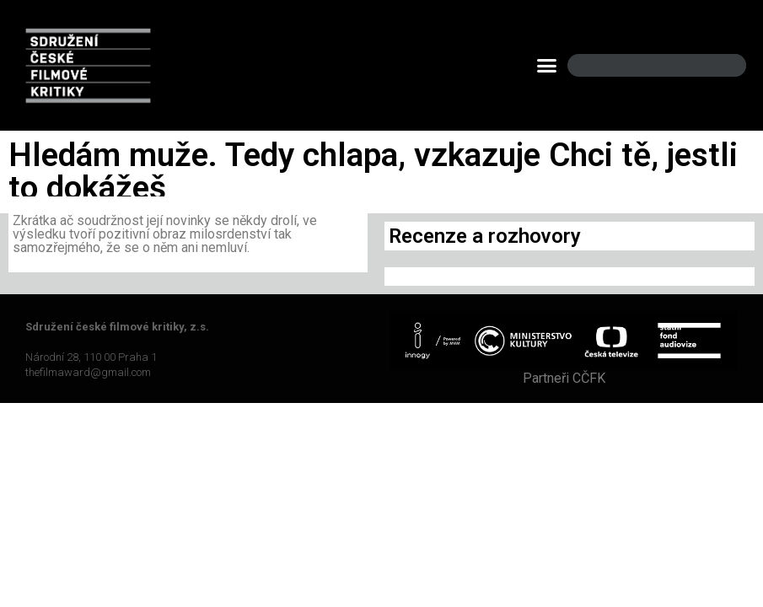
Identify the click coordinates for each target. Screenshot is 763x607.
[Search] (719, 65)
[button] (547, 66)
